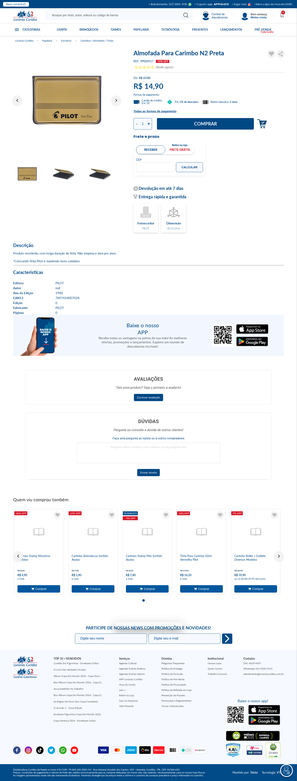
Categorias (31, 29)
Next (116, 100)
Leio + (122, 690)
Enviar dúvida (148, 472)
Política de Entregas (172, 668)
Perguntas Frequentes (173, 663)
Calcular (190, 167)
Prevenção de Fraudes (173, 695)
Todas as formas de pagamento (155, 111)
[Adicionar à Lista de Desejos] (271, 54)
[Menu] (253, 15)
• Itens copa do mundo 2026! (273, 4)
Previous (17, 100)
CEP (139, 159)
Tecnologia (170, 29)
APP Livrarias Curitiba (130, 679)
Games (116, 29)
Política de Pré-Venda (172, 679)
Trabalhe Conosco (217, 673)
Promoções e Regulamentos (176, 700)
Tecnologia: (273, 772)
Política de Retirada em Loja (176, 690)
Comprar (205, 123)
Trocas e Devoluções (172, 706)
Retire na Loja (126, 695)
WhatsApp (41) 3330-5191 (258, 668)
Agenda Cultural (128, 663)
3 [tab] (152, 600)
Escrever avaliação (148, 397)
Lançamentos (231, 29)
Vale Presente (126, 706)
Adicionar (261, 124)
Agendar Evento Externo (132, 668)
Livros (62, 29)
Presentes (200, 29)
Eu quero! (227, 639)
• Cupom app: (212, 4)
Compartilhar (280, 54)
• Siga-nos (241, 4)
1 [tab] (143, 600)
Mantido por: (245, 772)
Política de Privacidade (173, 684)
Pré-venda (263, 29)
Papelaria (141, 29)
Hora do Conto (127, 684)
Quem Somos (215, 668)
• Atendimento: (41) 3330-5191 (170, 4)
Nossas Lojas (214, 663)
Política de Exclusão (172, 673)
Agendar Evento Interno (132, 673)
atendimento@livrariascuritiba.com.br (263, 673)
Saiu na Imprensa (128, 700)
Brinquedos (88, 29)
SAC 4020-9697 (252, 663)
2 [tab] (147, 600)
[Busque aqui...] (113, 15)
